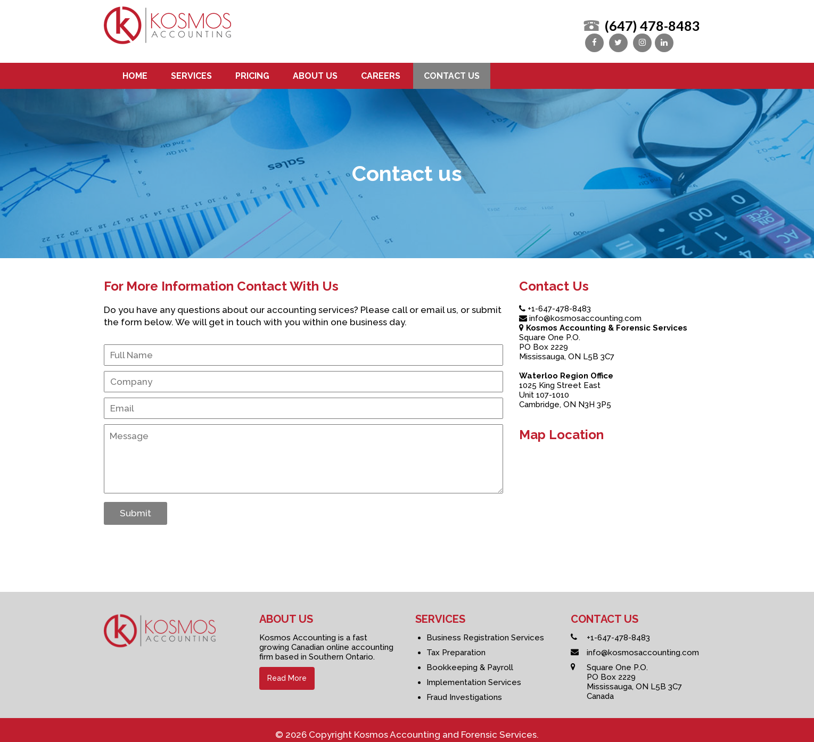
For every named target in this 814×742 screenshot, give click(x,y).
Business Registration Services (485, 631)
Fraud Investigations (464, 690)
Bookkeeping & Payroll (469, 660)
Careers (380, 69)
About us (315, 69)
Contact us (452, 69)
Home (134, 69)
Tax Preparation (456, 645)
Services (191, 69)
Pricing (252, 69)
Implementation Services (473, 675)
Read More (287, 671)
